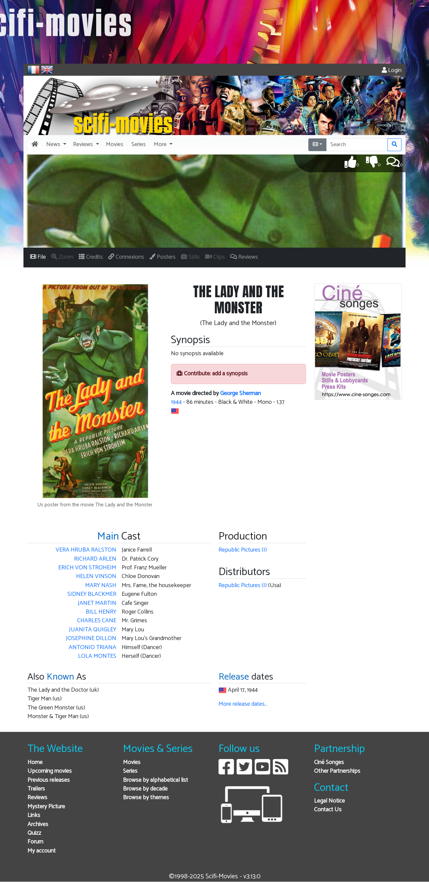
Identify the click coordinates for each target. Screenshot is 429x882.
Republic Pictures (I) (243, 550)
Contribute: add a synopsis (212, 374)
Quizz (34, 833)
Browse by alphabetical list (155, 780)
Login (392, 70)
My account (41, 851)
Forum (35, 842)
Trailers (36, 789)
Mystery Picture (46, 807)
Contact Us (328, 810)
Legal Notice (329, 801)
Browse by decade (145, 789)
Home (35, 762)
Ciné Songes (329, 762)
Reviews (37, 798)
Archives (37, 824)
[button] (55, 145)
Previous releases (48, 780)
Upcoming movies (49, 771)
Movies (131, 762)
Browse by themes (146, 798)
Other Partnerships (337, 771)
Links (33, 815)
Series (130, 771)
